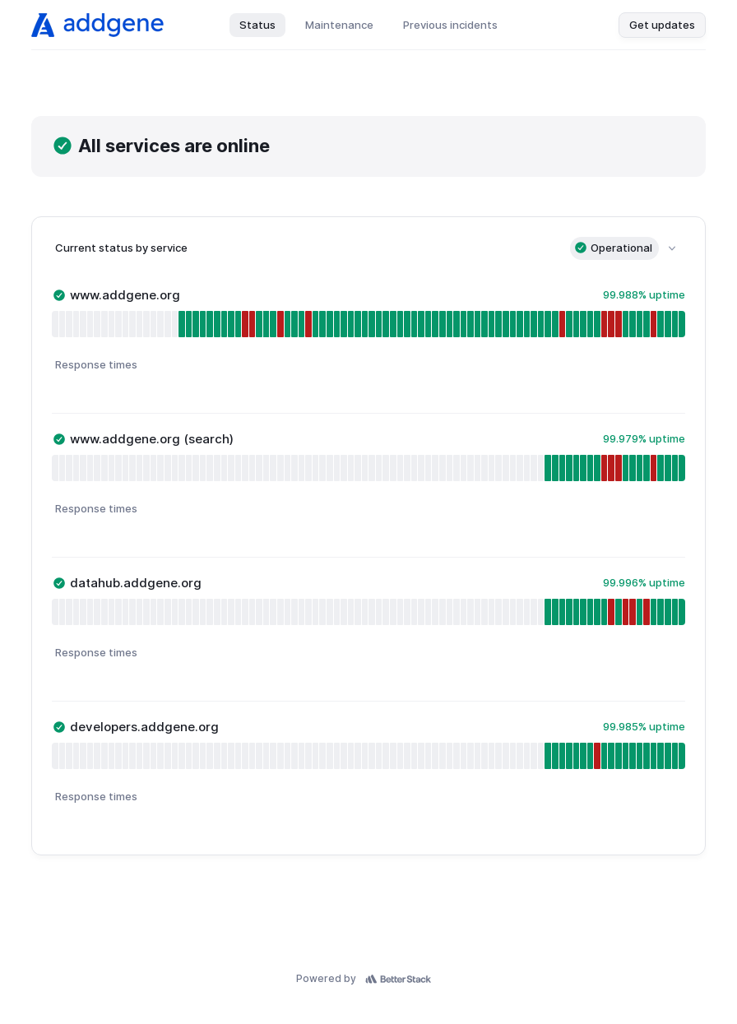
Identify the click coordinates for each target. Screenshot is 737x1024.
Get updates (662, 24)
